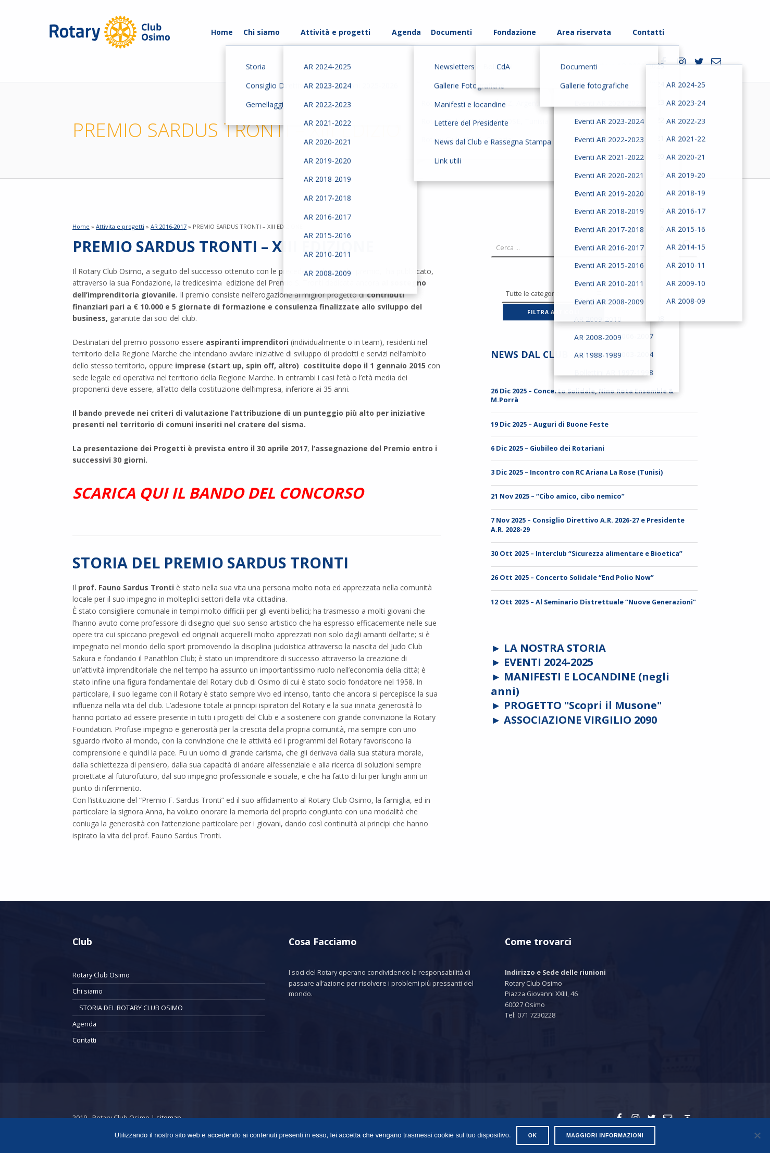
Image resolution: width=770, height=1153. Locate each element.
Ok (532, 1135)
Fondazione (514, 32)
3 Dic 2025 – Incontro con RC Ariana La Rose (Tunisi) (577, 472)
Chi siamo (261, 32)
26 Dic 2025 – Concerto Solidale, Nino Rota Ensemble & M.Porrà (582, 395)
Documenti (451, 32)
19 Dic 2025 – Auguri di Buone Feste (549, 424)
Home (222, 32)
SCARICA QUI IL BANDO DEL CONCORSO (218, 492)
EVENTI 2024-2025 (548, 662)
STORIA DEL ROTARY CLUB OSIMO (131, 1007)
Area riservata (584, 32)
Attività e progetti (335, 32)
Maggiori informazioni (604, 1135)
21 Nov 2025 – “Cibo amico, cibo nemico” (558, 496)
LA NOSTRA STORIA (555, 648)
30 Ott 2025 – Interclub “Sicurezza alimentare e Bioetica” (586, 553)
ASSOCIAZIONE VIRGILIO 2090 (580, 720)
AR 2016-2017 (169, 226)
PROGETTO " (583, 705)
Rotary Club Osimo (101, 975)
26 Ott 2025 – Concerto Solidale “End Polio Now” (572, 577)
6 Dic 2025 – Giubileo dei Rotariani (547, 448)
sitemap (168, 1117)
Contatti (648, 32)
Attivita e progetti (120, 226)
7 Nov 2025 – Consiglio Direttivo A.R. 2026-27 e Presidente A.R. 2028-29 (588, 524)
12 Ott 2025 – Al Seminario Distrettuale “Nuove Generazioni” (593, 601)
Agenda (406, 32)
